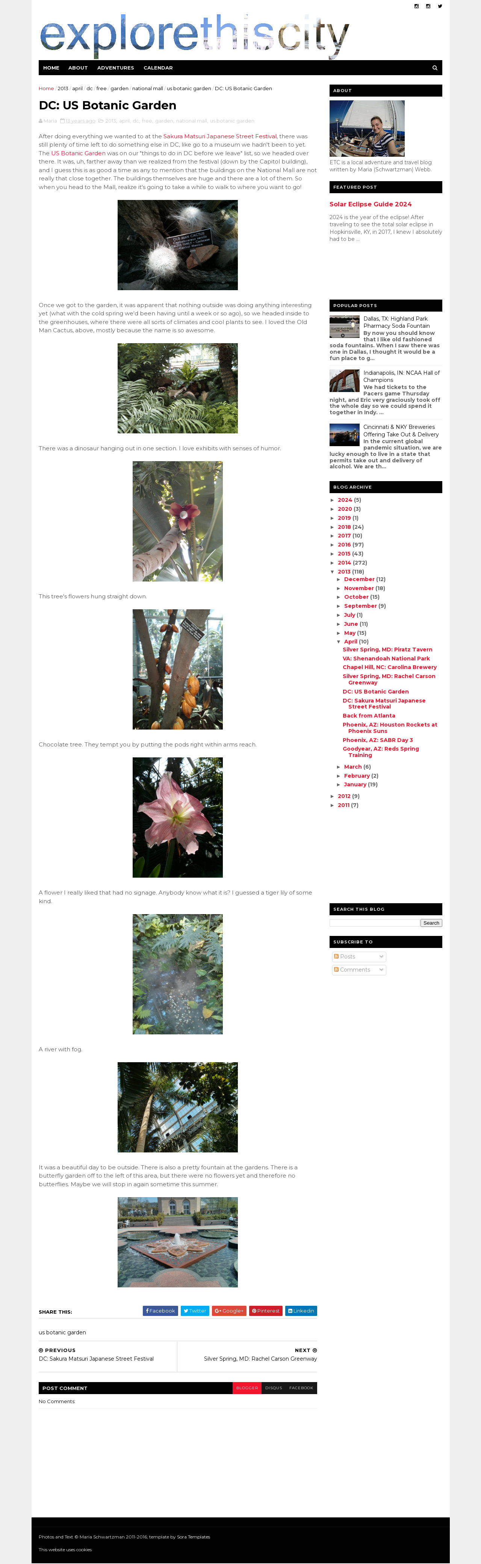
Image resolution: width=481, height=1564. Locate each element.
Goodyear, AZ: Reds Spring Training (380, 752)
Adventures (116, 68)
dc (90, 88)
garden (120, 88)
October (357, 597)
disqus (268, 1388)
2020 (345, 509)
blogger (242, 1388)
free (102, 88)
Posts (344, 956)
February (357, 775)
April (351, 641)
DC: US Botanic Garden (375, 691)
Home (52, 68)
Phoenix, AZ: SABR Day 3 (377, 740)
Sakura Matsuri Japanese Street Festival (220, 136)
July (350, 615)
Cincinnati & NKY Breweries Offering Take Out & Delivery (401, 431)
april (78, 88)
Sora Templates (193, 1537)
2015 (344, 553)
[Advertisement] (360, 273)
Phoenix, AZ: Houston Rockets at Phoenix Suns (389, 727)
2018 (344, 527)
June (351, 624)
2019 (344, 518)
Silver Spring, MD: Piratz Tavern (387, 649)
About (78, 68)
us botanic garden (189, 88)
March (353, 766)
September (361, 606)
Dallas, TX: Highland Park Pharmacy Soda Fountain (396, 322)
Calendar (158, 68)
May (350, 633)
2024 (345, 500)
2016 (344, 544)
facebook (296, 1388)
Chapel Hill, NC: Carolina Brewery (389, 667)
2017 (344, 535)
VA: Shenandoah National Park (386, 658)
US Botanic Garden (78, 153)
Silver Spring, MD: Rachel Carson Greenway (388, 679)
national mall (148, 88)
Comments (352, 969)
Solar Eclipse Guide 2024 (371, 204)
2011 (344, 805)
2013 (63, 88)
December (360, 579)
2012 (344, 796)
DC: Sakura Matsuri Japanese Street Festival (383, 703)
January (356, 784)
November (359, 588)
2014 (344, 562)
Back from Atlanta (368, 715)
